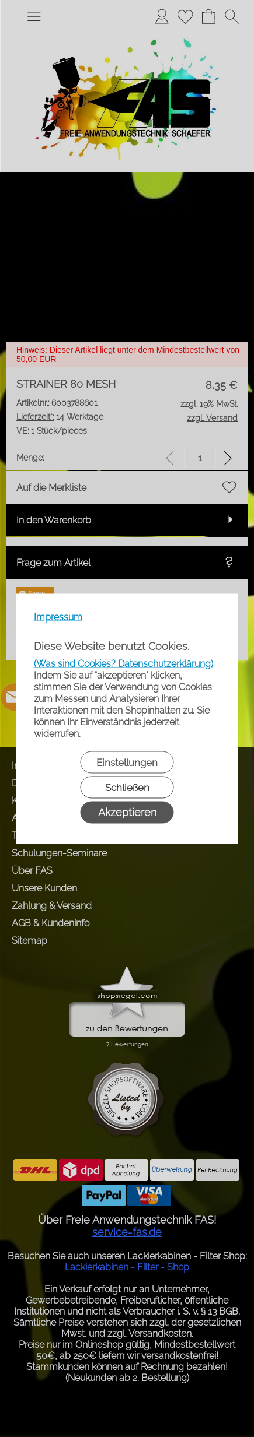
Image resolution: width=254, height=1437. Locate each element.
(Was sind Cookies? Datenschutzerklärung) (123, 663)
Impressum (58, 616)
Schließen (127, 787)
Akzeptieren (127, 812)
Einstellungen (127, 762)
